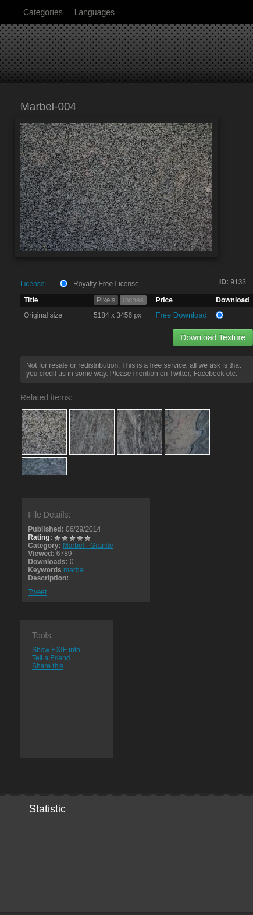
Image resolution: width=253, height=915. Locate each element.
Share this (47, 666)
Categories (43, 12)
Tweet (37, 592)
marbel (74, 570)
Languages (94, 12)
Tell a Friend (51, 658)
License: (33, 284)
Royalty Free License (106, 284)
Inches (133, 300)
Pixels (106, 300)
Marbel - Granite (88, 545)
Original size (43, 315)
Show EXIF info (56, 650)
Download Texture (212, 337)
